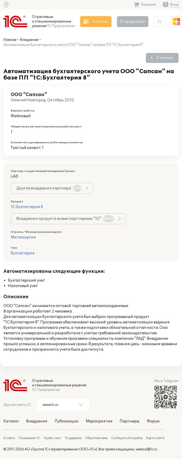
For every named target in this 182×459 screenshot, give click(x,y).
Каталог (11, 421)
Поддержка (73, 438)
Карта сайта (155, 438)
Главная (9, 40)
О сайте (9, 438)
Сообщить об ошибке (126, 438)
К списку (165, 58)
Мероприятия (99, 421)
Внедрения (29, 40)
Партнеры (129, 421)
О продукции (132, 21)
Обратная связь (96, 438)
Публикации (66, 421)
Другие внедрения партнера (49, 188)
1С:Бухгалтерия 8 (27, 207)
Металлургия (23, 237)
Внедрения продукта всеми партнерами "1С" (65, 218)
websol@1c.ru (146, 449)
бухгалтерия (23, 253)
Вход (174, 5)
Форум (153, 421)
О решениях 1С (29, 438)
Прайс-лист (52, 438)
